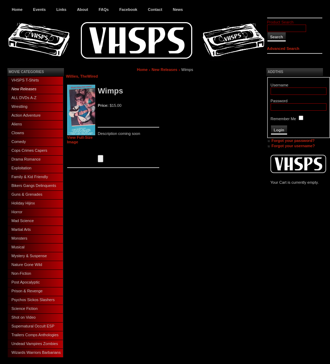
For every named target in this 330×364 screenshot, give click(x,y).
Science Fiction (25, 308)
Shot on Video (24, 317)
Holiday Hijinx (23, 203)
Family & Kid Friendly (30, 177)
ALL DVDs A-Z (24, 98)
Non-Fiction (21, 273)
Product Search (280, 22)
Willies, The (76, 76)
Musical (18, 247)
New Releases (24, 89)
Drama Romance (26, 159)
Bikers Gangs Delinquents (34, 185)
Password (279, 101)
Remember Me (283, 119)
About (82, 9)
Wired (92, 76)
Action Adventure (26, 115)
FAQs (104, 9)
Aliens (17, 124)
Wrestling (20, 106)
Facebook (128, 9)
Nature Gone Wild (27, 264)
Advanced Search (283, 48)
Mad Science (23, 221)
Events (39, 9)
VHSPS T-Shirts (25, 80)
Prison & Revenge (27, 291)
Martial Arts (21, 229)
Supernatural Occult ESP (33, 326)
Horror (17, 212)
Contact (155, 9)
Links (61, 9)
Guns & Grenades (27, 194)
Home (17, 9)
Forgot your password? (293, 140)
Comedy (19, 141)
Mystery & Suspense (29, 256)
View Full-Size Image (81, 138)
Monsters (19, 238)
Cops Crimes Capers (29, 150)
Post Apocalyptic (26, 282)
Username (280, 85)
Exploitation (22, 168)
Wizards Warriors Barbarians (36, 352)
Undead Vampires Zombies (35, 344)
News (178, 9)
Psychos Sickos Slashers (33, 300)
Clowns (18, 133)
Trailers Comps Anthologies (35, 335)
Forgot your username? (293, 146)
